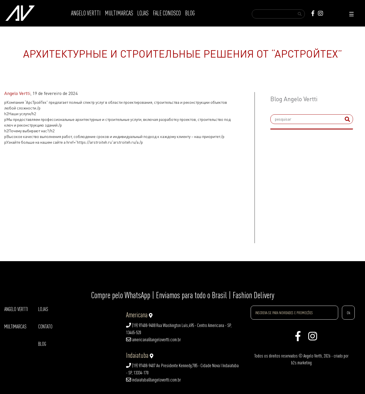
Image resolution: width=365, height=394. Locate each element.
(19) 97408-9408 (140, 325)
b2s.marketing (301, 362)
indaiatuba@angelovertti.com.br (153, 380)
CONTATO (45, 327)
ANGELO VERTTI (86, 13)
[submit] (347, 119)
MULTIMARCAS (119, 13)
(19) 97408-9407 (140, 365)
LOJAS (143, 13)
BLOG (190, 13)
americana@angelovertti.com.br (153, 339)
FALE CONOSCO (167, 13)
